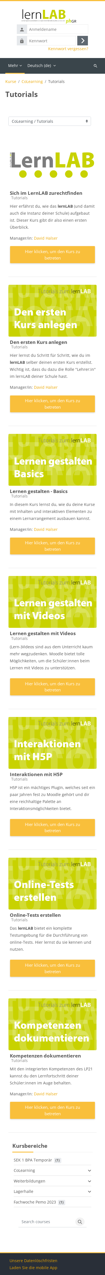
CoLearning (32, 81)
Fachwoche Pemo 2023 (35, 1202)
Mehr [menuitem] (13, 65)
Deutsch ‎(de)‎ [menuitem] (39, 65)
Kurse (10, 81)
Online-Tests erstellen (35, 915)
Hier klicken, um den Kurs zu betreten (52, 255)
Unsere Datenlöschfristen (33, 1260)
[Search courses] (46, 1222)
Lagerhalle (23, 1191)
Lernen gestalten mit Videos (43, 633)
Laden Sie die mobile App (33, 1267)
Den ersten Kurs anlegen (38, 342)
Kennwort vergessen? (68, 48)
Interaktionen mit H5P (36, 774)
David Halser (46, 238)
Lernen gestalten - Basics (38, 491)
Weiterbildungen (29, 1181)
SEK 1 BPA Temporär (33, 1160)
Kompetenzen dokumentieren (45, 1055)
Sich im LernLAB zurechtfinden (46, 193)
